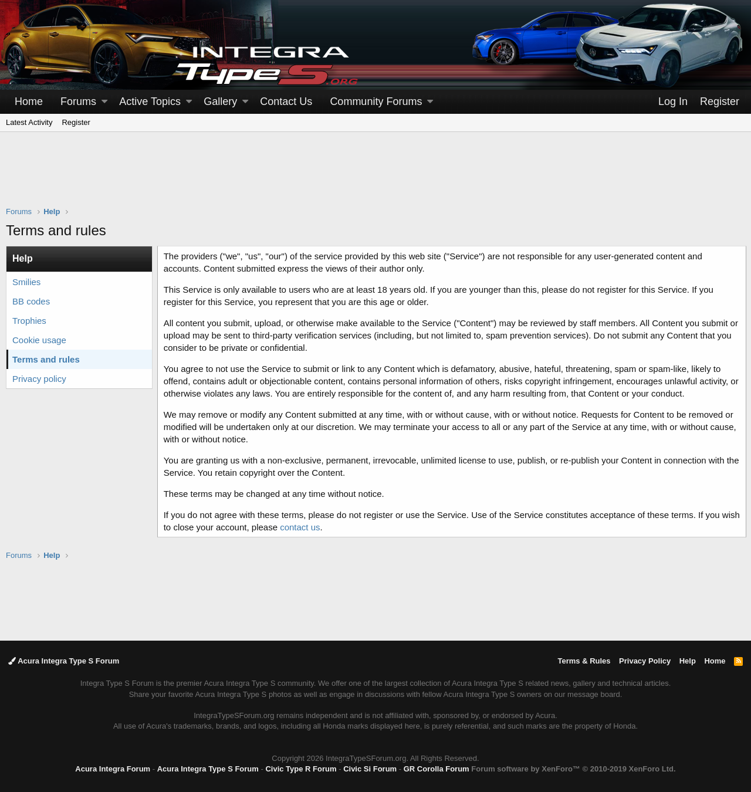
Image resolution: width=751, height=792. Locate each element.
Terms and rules (46, 359)
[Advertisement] (375, 176)
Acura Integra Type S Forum (63, 660)
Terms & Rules (583, 660)
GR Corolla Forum (436, 768)
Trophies (29, 321)
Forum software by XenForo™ (573, 768)
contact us (321, 527)
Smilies (26, 282)
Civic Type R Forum (300, 768)
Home (29, 101)
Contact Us (286, 101)
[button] (104, 102)
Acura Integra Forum (112, 768)
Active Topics (150, 101)
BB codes (31, 301)
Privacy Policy (645, 660)
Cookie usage (39, 340)
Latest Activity (29, 122)
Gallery (220, 101)
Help (687, 660)
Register (76, 122)
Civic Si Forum (370, 768)
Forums (78, 101)
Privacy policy (39, 379)
